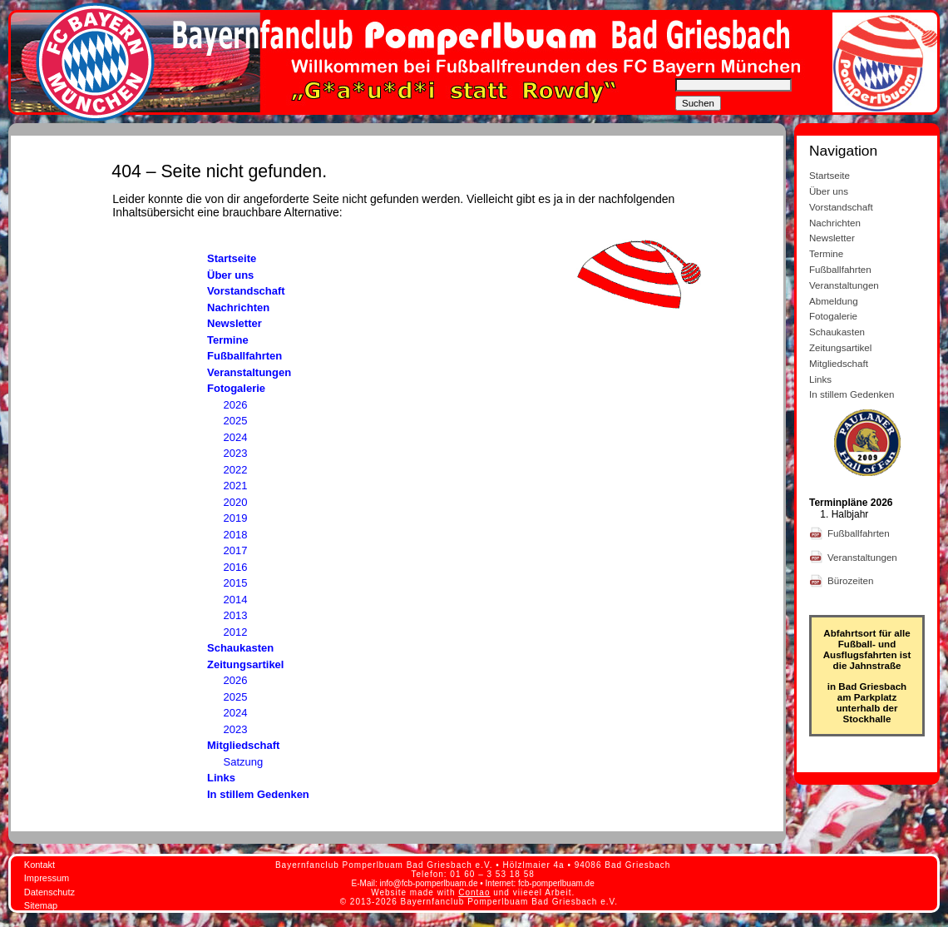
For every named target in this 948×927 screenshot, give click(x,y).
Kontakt (39, 865)
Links (221, 777)
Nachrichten (238, 307)
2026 (236, 405)
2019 (236, 518)
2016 (236, 567)
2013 (236, 615)
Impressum (46, 878)
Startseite (231, 258)
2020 (236, 502)
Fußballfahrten (244, 355)
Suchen (698, 103)
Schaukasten (240, 648)
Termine (228, 340)
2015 (236, 583)
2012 (236, 632)
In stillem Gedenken (258, 794)
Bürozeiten (851, 580)
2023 (236, 453)
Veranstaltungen (249, 372)
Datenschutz (49, 892)
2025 (236, 420)
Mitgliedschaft (243, 745)
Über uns (230, 275)
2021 (236, 485)
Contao (474, 892)
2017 (236, 550)
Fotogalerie (236, 388)
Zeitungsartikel (245, 664)
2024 (236, 437)
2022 (236, 470)
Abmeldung (833, 300)
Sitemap (40, 905)
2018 (236, 534)
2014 (236, 599)
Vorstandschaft (246, 291)
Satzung (244, 762)
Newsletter (234, 323)
